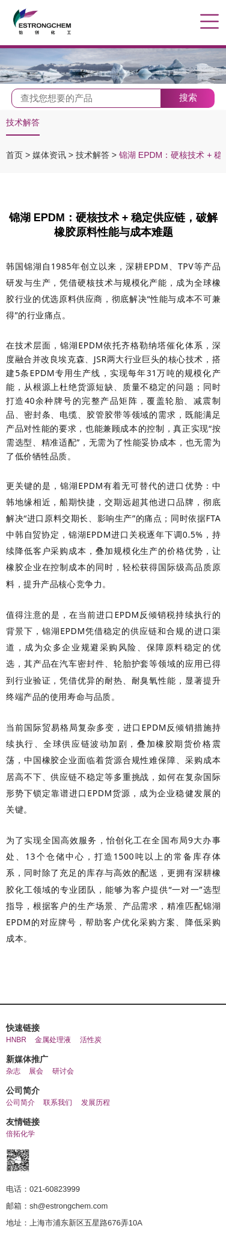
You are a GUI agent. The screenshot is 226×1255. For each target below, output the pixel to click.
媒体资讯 (50, 155)
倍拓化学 (20, 1134)
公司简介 (20, 1102)
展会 (36, 1071)
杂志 (13, 1071)
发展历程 (95, 1102)
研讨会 (63, 1071)
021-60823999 (54, 1189)
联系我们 (57, 1102)
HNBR (16, 1040)
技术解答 (23, 122)
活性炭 (91, 1040)
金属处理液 (53, 1040)
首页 (15, 155)
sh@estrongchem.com (68, 1205)
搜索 (188, 97)
